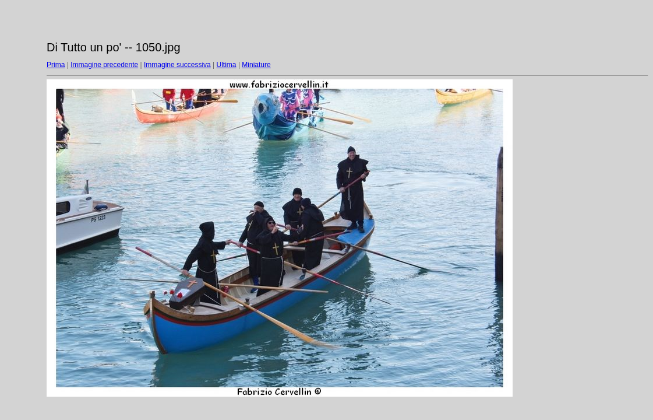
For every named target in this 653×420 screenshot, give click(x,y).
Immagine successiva (177, 65)
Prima (56, 65)
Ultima (227, 65)
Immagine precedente (104, 65)
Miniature (256, 65)
